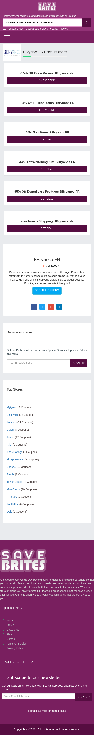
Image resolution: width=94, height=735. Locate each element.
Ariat (17, 444)
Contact (11, 638)
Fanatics (20, 422)
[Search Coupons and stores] (42, 22)
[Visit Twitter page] (42, 306)
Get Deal (47, 139)
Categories (13, 629)
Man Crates (22, 489)
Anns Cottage (22, 452)
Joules (19, 437)
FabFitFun (20, 504)
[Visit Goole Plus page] (51, 306)
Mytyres (19, 407)
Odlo (17, 511)
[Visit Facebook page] (34, 306)
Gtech (18, 429)
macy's (64, 28)
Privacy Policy (15, 648)
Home (10, 620)
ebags (53, 28)
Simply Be (21, 414)
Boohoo (19, 466)
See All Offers (47, 290)
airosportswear (23, 459)
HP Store (19, 496)
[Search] (86, 22)
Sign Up (79, 363)
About (10, 634)
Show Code (47, 80)
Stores (10, 624)
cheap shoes (16, 28)
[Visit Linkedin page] (59, 306)
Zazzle (18, 474)
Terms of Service (16, 643)
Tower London (22, 481)
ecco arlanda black (37, 28)
